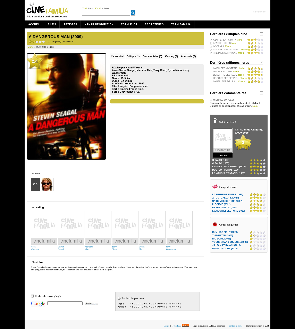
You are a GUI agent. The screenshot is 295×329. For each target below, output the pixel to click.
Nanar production (99, 24)
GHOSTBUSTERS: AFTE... (227, 49)
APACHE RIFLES (222, 43)
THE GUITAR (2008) (222, 235)
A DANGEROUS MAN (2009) (56, 36)
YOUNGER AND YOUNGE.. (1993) (230, 242)
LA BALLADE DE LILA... (225, 81)
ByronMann (142, 247)
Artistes (70, 24)
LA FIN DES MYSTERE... (226, 68)
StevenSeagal (61, 247)
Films (52, 24)
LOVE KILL (218, 46)
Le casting (37, 207)
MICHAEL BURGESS (224, 100)
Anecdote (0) (188, 56)
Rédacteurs (154, 24)
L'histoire (37, 262)
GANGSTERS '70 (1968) (224, 207)
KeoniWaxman (35, 247)
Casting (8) (171, 56)
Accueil (34, 24)
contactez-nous (235, 325)
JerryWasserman (171, 247)
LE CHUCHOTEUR (223, 71)
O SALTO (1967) (220, 160)
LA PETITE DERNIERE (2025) (227, 194)
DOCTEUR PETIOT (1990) (225, 170)
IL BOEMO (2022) (221, 204)
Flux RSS (180, 325)
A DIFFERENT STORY (224, 40)
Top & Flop (129, 24)
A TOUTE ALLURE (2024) (225, 197)
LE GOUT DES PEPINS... (226, 78)
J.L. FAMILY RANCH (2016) (226, 245)
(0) (152, 56)
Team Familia (181, 24)
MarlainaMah (89, 247)
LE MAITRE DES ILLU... (225, 75)
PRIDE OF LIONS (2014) (224, 248)
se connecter (259, 11)
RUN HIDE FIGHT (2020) (225, 232)
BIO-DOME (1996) (221, 238)
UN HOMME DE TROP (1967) (227, 201)
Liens (166, 325)
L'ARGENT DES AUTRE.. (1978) (229, 166)
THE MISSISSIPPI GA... (225, 53)
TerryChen (114, 247)
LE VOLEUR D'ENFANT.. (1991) (228, 173)
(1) (133, 56)
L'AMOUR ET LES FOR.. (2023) (228, 211)
